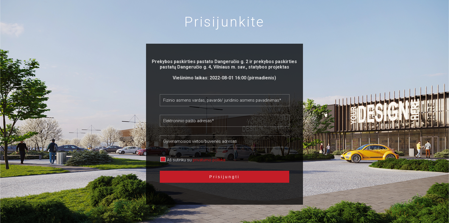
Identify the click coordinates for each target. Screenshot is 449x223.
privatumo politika (209, 160)
